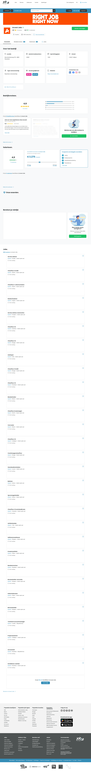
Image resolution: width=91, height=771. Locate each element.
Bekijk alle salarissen (7, 187)
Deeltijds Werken (22, 711)
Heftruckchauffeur (50, 714)
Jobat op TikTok (50, 748)
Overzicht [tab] (7, 42)
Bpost (5, 711)
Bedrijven (6, 10)
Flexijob (20, 713)
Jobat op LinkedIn (50, 746)
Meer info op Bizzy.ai (10, 87)
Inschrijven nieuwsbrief (9, 752)
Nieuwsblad (11, 760)
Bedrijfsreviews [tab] (19, 42)
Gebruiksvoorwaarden (65, 739)
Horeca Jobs (21, 715)
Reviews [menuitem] (21, 2)
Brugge (33, 711)
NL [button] (77, 2)
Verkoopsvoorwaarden (65, 746)
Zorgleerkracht (49, 727)
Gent (33, 717)
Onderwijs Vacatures (22, 717)
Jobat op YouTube (50, 750)
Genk (33, 715)
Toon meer (45, 683)
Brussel (34, 713)
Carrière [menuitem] (36, 2)
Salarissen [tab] (33, 42)
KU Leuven (6, 724)
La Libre (74, 760)
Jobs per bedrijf (7, 741)
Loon (19, 745)
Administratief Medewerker (52, 711)
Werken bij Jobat (50, 752)
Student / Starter (22, 739)
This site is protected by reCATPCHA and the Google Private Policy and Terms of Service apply (66, 753)
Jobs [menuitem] (16, 2)
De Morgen (36, 760)
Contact (48, 741)
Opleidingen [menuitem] (44, 2)
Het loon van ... (7, 748)
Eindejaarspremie (36, 743)
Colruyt (5, 713)
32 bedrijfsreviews (10, 116)
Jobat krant (6, 750)
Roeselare (34, 726)
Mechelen (34, 724)
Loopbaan (20, 743)
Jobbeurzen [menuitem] (29, 2)
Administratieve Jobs (23, 710)
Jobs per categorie (8, 743)
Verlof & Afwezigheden (23, 746)
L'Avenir (79, 760)
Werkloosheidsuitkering (37, 746)
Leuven (34, 722)
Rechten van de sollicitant (66, 741)
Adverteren (48, 739)
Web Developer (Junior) (51, 725)
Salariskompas (35, 739)
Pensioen (20, 750)
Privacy (62, 743)
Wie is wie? (48, 754)
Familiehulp (6, 720)
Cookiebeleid (63, 742)
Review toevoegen (80, 28)
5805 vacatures (6, 252)
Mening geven (77, 236)
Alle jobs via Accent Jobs (8, 691)
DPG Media (6, 717)
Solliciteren (20, 741)
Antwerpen (34, 710)
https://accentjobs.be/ (40, 34)
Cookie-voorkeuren (64, 745)
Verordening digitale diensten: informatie (66, 749)
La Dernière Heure (67, 760)
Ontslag (20, 748)
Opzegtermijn (35, 745)
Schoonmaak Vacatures (51, 721)
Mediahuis (6, 726)
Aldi (5, 710)
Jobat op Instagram (50, 745)
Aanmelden (83, 2)
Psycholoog (49, 720)
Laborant (48, 716)
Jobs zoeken (7, 739)
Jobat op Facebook (50, 743)
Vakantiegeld (35, 741)
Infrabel (5, 722)
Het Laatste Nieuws (20, 760)
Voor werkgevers (70, 2)
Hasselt (34, 718)
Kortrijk (33, 720)
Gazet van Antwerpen (45, 760)
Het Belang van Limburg (56, 760)
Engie (5, 718)
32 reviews (19, 30)
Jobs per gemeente (8, 746)
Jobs (44, 42)
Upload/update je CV (8, 754)
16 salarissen (32, 30)
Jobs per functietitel (8, 745)
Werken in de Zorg (22, 720)
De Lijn (5, 715)
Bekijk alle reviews (7, 142)
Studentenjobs (21, 718)
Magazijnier (49, 718)
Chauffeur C (49, 713)
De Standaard (29, 760)
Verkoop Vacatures (50, 723)
